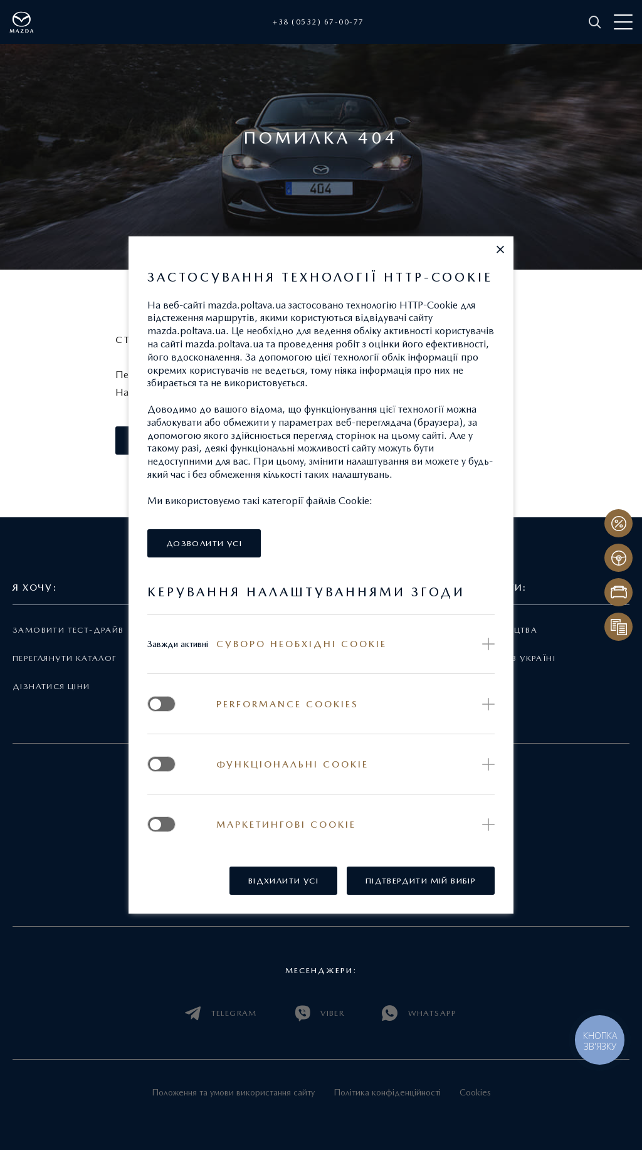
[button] (500, 249)
